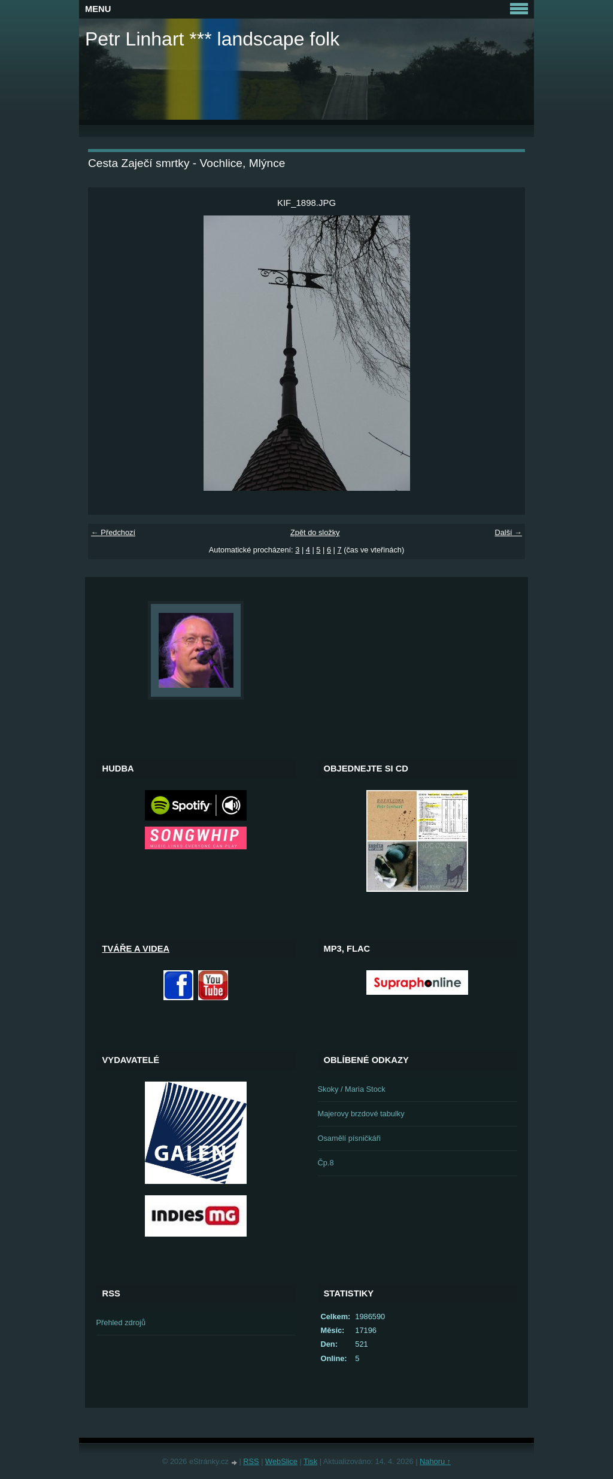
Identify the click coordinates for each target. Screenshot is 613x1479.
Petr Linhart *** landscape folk (212, 39)
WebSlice (281, 1461)
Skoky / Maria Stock (352, 1089)
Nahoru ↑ (435, 1461)
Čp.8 (326, 1162)
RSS (251, 1461)
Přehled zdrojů (121, 1322)
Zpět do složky (315, 532)
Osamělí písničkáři (349, 1138)
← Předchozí (113, 532)
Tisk (310, 1461)
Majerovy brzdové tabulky (361, 1113)
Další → (508, 532)
